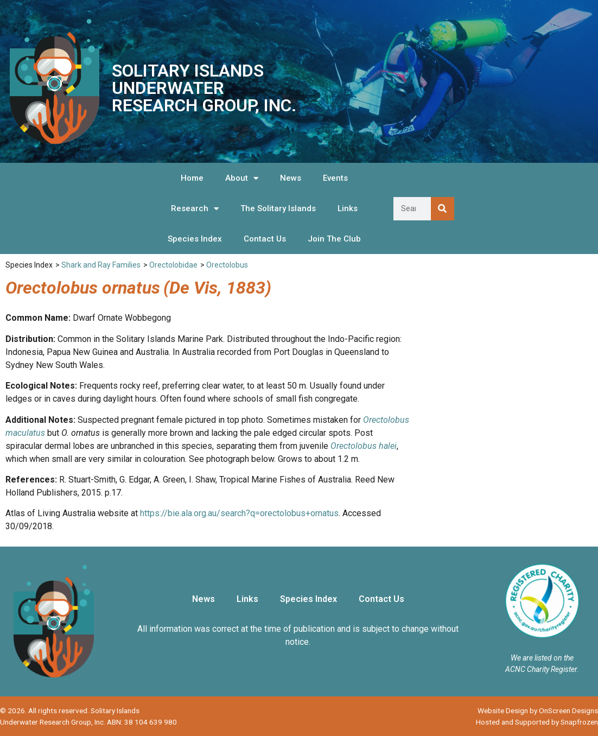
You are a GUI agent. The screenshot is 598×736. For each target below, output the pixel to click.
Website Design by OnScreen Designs (538, 710)
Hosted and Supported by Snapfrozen (537, 722)
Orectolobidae (173, 265)
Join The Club (334, 239)
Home (192, 178)
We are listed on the (542, 657)
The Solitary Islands (278, 208)
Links (348, 208)
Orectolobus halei (363, 446)
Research (195, 208)
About (241, 178)
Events (335, 178)
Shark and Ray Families (101, 265)
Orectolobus (227, 265)
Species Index (195, 239)
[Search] (442, 208)
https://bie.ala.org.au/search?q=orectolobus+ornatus (239, 513)
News (290, 178)
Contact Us (265, 239)
